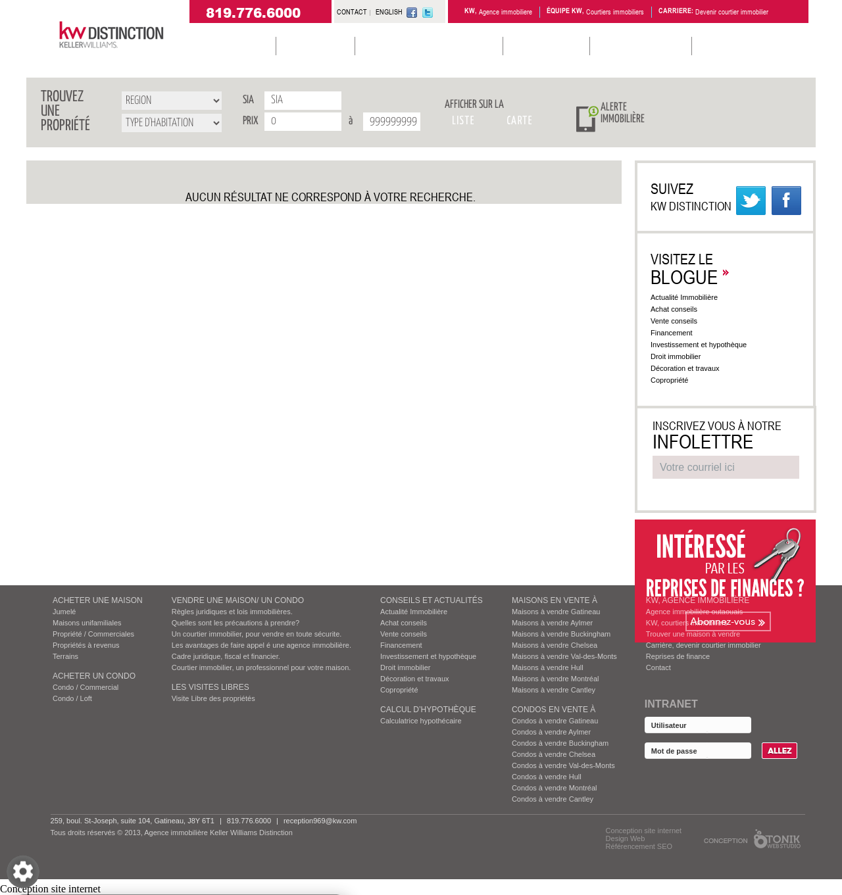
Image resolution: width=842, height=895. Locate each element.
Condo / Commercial (85, 687)
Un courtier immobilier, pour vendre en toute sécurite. (257, 634)
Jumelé (64, 612)
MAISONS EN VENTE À (554, 600)
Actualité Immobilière (690, 297)
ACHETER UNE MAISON (98, 600)
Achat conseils (679, 309)
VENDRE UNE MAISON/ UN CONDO (238, 600)
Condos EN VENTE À (553, 709)
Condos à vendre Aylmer (551, 732)
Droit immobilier (682, 356)
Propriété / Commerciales (93, 634)
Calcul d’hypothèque (428, 709)
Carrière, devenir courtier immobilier (703, 645)
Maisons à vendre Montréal (555, 679)
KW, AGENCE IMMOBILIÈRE (697, 600)
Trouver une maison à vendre (693, 634)
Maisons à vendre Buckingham (561, 634)
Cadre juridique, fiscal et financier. (226, 656)
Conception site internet (644, 831)
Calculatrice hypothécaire (421, 721)
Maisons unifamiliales (87, 623)
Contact (658, 667)
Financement (678, 333)
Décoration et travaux (691, 368)
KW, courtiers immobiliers (687, 623)
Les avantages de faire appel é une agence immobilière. (261, 645)
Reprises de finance (678, 656)
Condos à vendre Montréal (554, 788)
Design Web (625, 838)
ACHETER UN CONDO (94, 676)
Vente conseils (680, 321)
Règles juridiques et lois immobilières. (232, 612)
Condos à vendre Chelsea (553, 754)
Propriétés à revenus (86, 645)
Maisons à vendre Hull (547, 667)
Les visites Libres (210, 687)
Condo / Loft (72, 698)
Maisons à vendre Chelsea (554, 645)
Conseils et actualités (431, 600)
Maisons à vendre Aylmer (552, 623)
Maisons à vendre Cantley (553, 690)
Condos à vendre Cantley (552, 799)
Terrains (65, 656)
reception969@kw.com (320, 821)
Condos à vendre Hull (547, 777)
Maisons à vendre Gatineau (556, 612)
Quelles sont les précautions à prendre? (235, 623)
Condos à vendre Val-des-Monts (563, 765)
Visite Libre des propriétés (213, 698)
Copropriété (676, 380)
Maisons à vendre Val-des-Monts (564, 656)
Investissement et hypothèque (705, 345)
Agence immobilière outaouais (694, 612)
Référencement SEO (639, 846)
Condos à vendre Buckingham (560, 743)
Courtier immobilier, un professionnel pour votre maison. (261, 667)
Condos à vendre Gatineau (555, 721)
